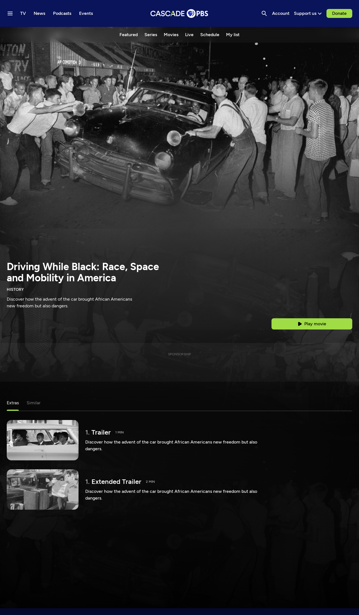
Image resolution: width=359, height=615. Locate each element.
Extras (13, 402)
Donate (339, 13)
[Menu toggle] (10, 13)
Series (150, 34)
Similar (33, 402)
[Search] (264, 13)
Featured (128, 34)
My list (233, 34)
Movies (171, 34)
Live (189, 34)
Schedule (209, 34)
